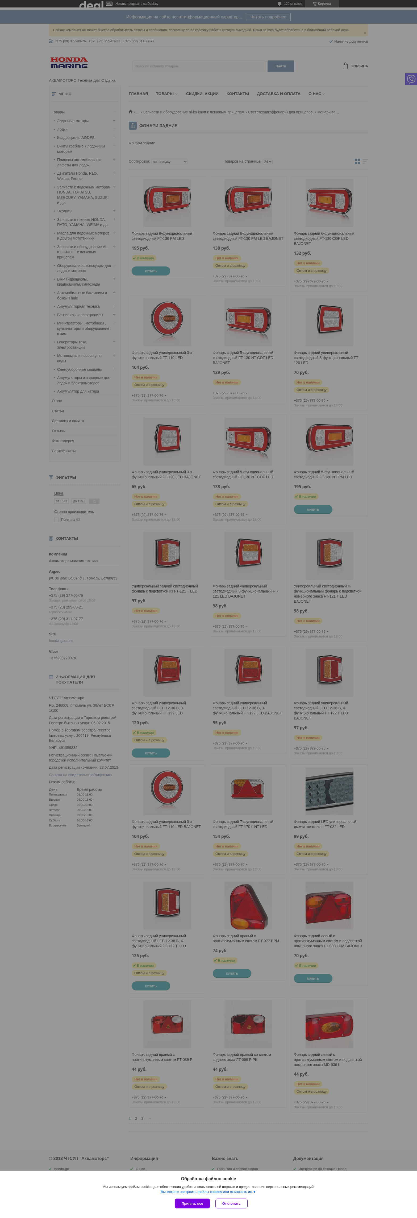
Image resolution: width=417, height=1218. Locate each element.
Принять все (192, 1203)
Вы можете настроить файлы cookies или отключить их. (207, 1192)
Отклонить (231, 1203)
